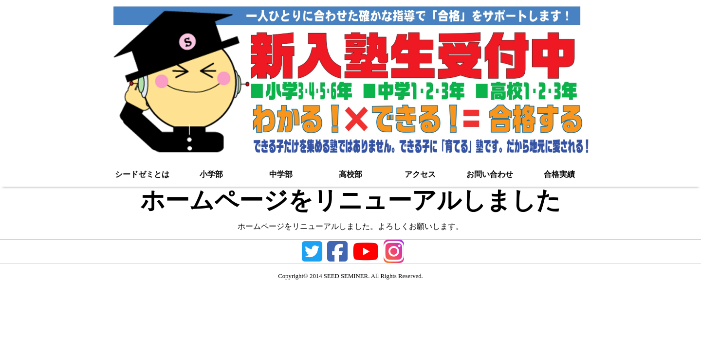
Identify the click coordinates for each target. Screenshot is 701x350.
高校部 (350, 174)
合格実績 (559, 174)
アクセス (420, 174)
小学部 (211, 174)
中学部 (281, 174)
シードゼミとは (142, 174)
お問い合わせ (489, 174)
